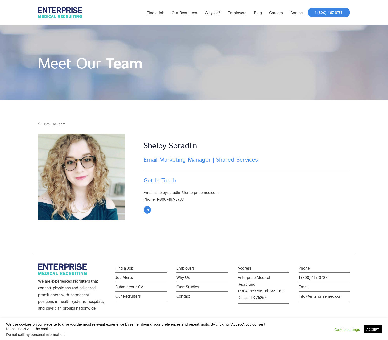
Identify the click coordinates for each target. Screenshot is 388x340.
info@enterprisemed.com (321, 296)
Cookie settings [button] (347, 329)
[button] (51, 123)
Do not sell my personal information (35, 334)
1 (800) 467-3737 (313, 277)
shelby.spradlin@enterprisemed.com (187, 192)
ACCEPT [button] (372, 329)
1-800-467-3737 (170, 199)
